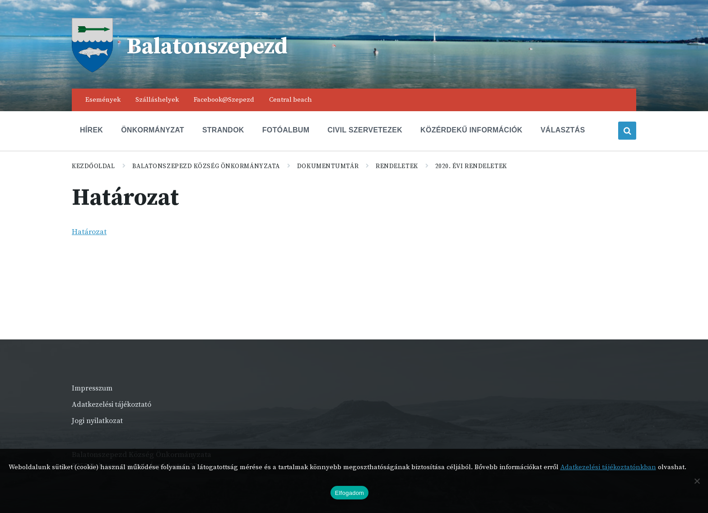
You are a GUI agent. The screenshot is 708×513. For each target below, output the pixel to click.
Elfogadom (349, 492)
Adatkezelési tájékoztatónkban (608, 467)
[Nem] (696, 480)
